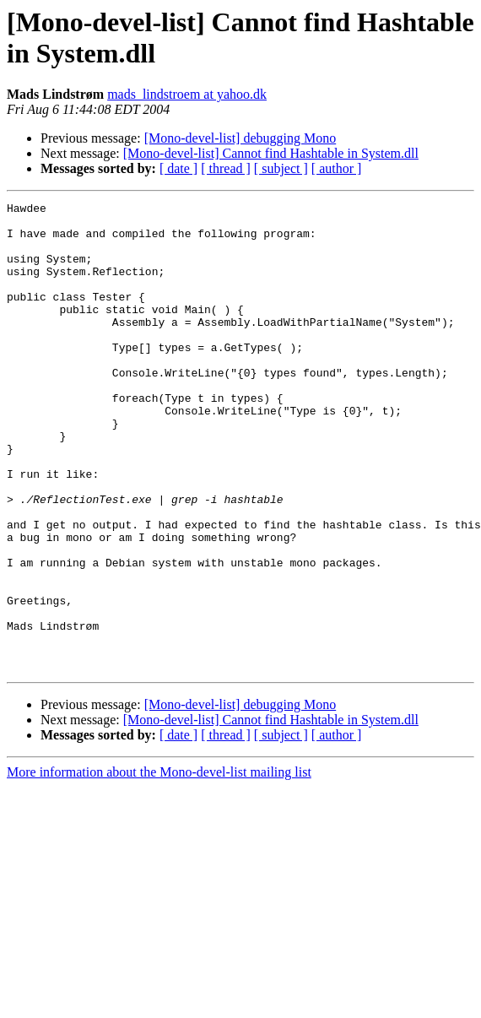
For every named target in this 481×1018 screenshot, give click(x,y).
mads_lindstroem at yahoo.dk (187, 94)
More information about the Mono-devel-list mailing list (159, 865)
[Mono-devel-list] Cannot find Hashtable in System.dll (271, 153)
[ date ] (178, 168)
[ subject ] (281, 168)
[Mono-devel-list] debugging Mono (240, 138)
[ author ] (336, 168)
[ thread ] (226, 168)
